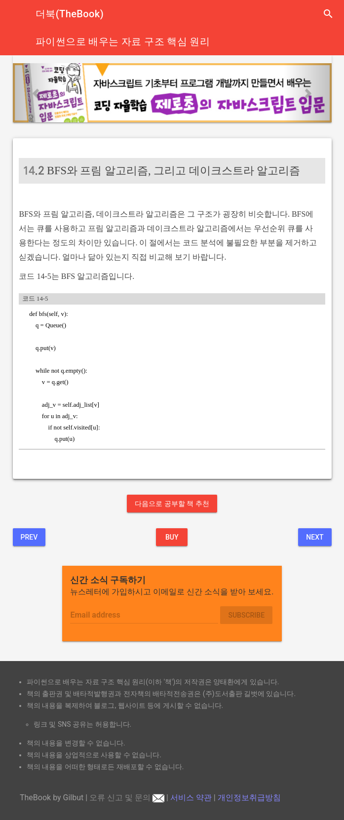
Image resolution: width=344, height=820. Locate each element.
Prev (29, 537)
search (328, 14)
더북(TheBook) (70, 14)
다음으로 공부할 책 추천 (172, 504)
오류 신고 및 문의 (126, 797)
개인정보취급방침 (249, 797)
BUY (172, 537)
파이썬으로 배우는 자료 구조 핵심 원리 (123, 41)
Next (314, 537)
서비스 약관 (191, 797)
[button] (37, 92)
